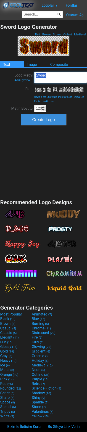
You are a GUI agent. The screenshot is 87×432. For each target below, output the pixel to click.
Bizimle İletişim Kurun (24, 426)
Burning (40, 323)
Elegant (9, 337)
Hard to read (48, 101)
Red (37, 34)
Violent (67, 34)
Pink (7, 379)
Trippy (7, 411)
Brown (46, 34)
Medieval (80, 34)
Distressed (43, 333)
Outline (41, 374)
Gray (6, 356)
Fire (37, 337)
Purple (40, 379)
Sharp (7, 397)
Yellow (40, 416)
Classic (8, 333)
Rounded (10, 388)
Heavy (8, 360)
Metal (7, 370)
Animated (42, 314)
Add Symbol (22, 80)
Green (40, 356)
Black (8, 319)
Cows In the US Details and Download (53, 97)
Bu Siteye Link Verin (64, 426)
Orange (9, 374)
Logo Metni (23, 77)
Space (7, 402)
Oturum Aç (75, 15)
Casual (8, 328)
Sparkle (40, 402)
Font (29, 89)
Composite (59, 64)
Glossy (9, 347)
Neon (38, 370)
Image (32, 64)
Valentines (42, 411)
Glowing (41, 347)
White (7, 416)
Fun (6, 342)
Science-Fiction (46, 388)
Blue (38, 319)
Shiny (38, 397)
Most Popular (11, 314)
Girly (38, 342)
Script (7, 393)
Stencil (8, 407)
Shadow (41, 393)
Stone (56, 34)
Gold (7, 351)
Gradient (41, 351)
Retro (38, 384)
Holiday (40, 360)
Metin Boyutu (22, 108)
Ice (5, 365)
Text (6, 64)
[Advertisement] (43, 162)
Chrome (41, 328)
